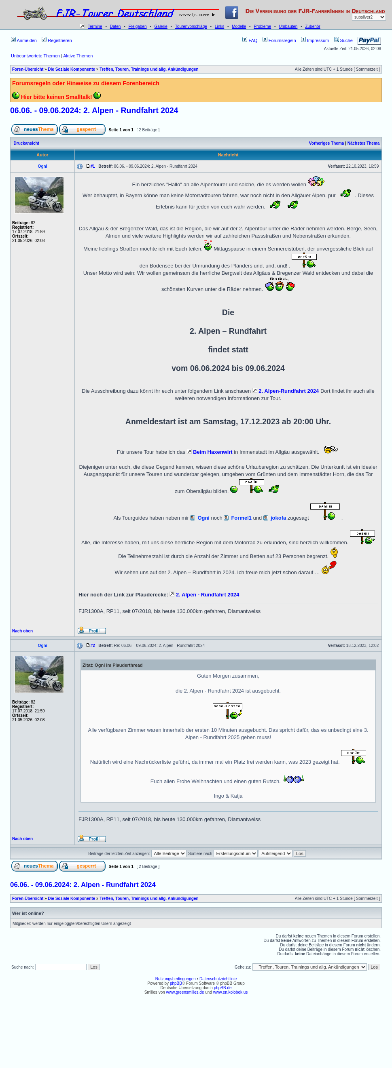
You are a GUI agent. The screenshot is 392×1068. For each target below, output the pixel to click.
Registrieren (57, 40)
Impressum (315, 40)
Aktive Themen (78, 55)
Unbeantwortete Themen (35, 55)
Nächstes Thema (363, 143)
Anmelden (24, 40)
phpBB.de (223, 988)
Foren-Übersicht (27, 69)
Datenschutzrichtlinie (218, 979)
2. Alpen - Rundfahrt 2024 (204, 595)
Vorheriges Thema (326, 143)
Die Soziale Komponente (71, 69)
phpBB (176, 983)
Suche (343, 40)
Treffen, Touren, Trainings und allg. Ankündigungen (149, 69)
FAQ (249, 40)
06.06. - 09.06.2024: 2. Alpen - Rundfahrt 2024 (94, 110)
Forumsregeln (279, 40)
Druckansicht (26, 143)
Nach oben (22, 631)
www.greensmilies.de (185, 992)
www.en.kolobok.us (230, 992)
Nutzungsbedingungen (175, 979)
